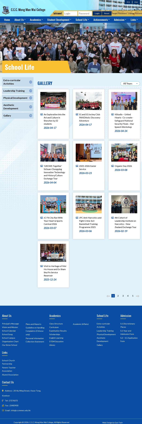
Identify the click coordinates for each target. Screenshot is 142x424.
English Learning (56, 337)
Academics (35, 19)
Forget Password (119, 13)
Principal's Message (10, 323)
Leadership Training (105, 330)
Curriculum (54, 327)
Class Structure (56, 323)
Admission (119, 19)
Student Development (58, 19)
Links (133, 19)
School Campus (8, 337)
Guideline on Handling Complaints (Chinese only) (35, 330)
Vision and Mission (10, 327)
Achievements (100, 19)
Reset (106, 13)
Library (52, 345)
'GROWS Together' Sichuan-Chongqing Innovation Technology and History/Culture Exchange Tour (54, 172)
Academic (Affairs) (81, 324)
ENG (136, 2)
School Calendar (9, 330)
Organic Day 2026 (123, 165)
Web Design (107, 422)
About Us (19, 19)
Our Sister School (9, 345)
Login (97, 13)
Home (7, 19)
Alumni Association (10, 374)
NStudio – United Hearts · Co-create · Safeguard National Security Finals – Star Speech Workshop (124, 120)
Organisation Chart (10, 341)
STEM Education (56, 341)
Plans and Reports (33, 324)
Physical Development (106, 334)
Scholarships (54, 334)
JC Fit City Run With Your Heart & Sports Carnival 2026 (53, 220)
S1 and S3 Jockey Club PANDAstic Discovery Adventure (89, 117)
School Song (7, 334)
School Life (81, 19)
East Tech (119, 422)
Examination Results (58, 330)
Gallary (100, 345)
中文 (128, 2)
